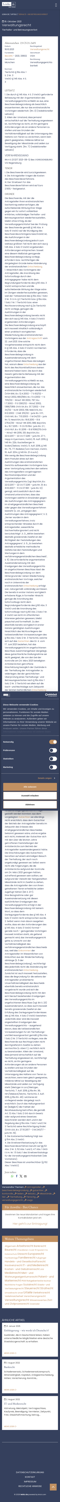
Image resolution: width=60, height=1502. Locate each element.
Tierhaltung (15, 1196)
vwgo (28, 1200)
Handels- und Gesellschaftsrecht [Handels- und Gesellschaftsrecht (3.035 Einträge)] (25, 1261)
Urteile (14, 14)
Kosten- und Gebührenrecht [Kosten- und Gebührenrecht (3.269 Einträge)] (22, 1269)
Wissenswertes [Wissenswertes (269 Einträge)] (38, 1300)
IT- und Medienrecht (15, 1403)
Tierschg (30, 1196)
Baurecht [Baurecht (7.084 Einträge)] (11, 1250)
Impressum (30, 1469)
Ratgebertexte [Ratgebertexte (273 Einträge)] (35, 1280)
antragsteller (33, 1187)
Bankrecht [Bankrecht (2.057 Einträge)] (40, 1246)
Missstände (44, 1193)
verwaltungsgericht (20, 1199)
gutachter (37, 1190)
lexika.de (5, 14)
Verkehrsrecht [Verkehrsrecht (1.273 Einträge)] (41, 1292)
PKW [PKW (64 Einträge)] (24, 1280)
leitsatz (30, 1193)
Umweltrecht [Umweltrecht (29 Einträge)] (11, 1292)
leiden (19, 1193)
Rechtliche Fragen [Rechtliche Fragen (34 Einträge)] (14, 1284)
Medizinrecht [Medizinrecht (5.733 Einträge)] (13, 1273)
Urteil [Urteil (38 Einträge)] (20, 1292)
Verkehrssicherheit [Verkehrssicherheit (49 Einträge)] (14, 1296)
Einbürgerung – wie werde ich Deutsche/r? (26, 1330)
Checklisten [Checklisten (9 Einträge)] (22, 1250)
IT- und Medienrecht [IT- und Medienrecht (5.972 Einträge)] (35, 1265)
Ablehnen (30, 804)
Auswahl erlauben (30, 795)
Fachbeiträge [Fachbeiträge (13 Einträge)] (11, 1258)
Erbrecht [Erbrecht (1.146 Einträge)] (22, 1254)
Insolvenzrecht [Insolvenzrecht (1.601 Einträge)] (13, 1265)
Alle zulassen (30, 787)
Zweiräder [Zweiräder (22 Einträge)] (35, 1304)
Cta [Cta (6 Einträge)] (46, 1250)
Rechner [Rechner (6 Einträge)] (47, 1281)
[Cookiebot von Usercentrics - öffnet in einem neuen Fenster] (45, 695)
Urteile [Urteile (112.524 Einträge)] (28, 1292)
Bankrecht (9, 1367)
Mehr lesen (10, 1353)
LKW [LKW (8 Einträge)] (42, 1269)
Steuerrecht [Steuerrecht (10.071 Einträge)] (32, 1288)
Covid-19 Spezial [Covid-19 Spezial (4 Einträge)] (36, 1250)
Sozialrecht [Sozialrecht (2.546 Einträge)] (30, 1284)
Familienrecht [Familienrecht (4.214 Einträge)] (26, 1257)
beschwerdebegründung (23, 1189)
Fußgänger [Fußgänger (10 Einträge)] (41, 1258)
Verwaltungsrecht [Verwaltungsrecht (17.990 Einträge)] (17, 1300)
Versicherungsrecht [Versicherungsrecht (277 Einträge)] (35, 1296)
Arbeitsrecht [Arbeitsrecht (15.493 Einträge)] (25, 1246)
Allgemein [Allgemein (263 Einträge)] (10, 1246)
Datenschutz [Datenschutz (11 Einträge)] (11, 1254)
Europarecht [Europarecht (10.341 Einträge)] (36, 1254)
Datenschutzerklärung (30, 1460)
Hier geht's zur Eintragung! (30, 1224)
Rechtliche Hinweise (30, 1474)
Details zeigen (45, 778)
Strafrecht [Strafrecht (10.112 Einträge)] (46, 1288)
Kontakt (30, 1464)
